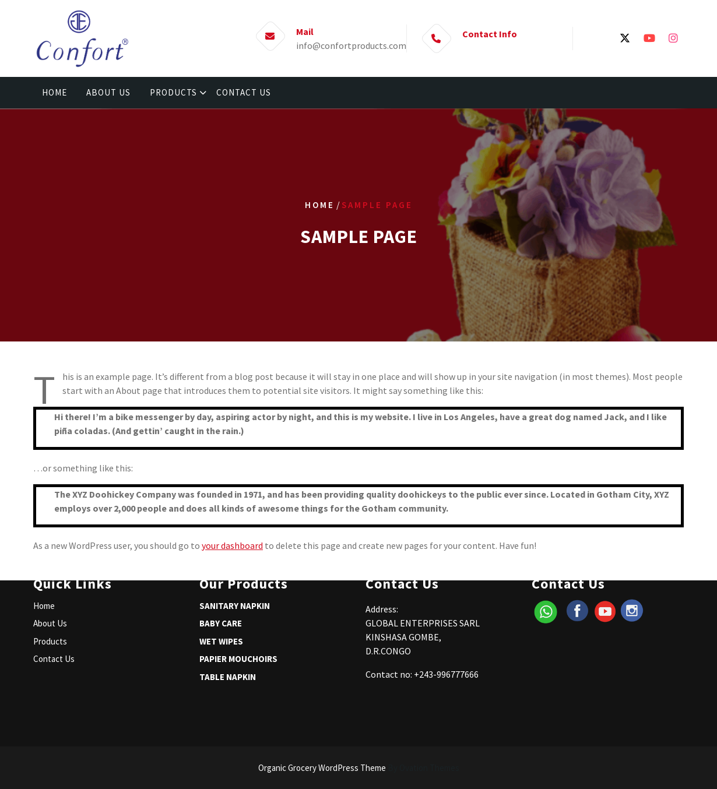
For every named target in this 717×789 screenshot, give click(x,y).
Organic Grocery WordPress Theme (358, 767)
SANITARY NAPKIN (234, 575)
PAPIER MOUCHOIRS (238, 628)
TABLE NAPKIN (227, 646)
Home (320, 204)
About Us (50, 592)
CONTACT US (243, 92)
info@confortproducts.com (351, 45)
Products (50, 611)
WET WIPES (221, 611)
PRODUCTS (173, 92)
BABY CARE (220, 592)
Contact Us (54, 628)
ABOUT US (108, 92)
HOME (54, 92)
